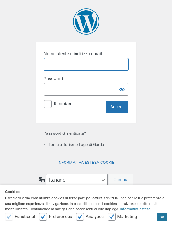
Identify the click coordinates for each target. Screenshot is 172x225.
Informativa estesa (135, 209)
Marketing (127, 216)
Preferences (60, 216)
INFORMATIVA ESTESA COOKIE (86, 162)
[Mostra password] (122, 89)
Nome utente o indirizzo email (73, 53)
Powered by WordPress (86, 21)
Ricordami (64, 103)
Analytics (95, 216)
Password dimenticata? (65, 133)
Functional (25, 216)
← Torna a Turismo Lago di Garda (74, 144)
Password (53, 78)
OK (162, 217)
